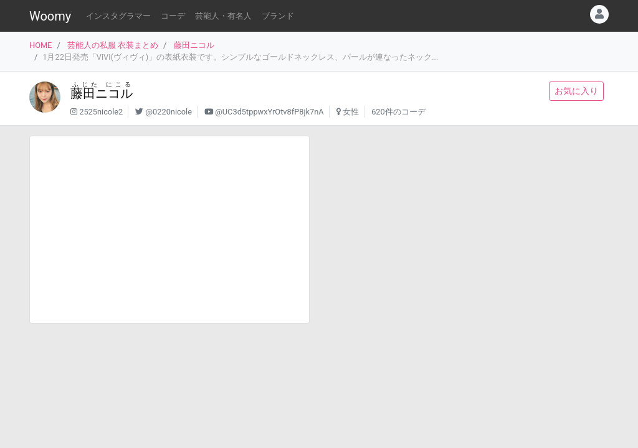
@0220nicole (169, 111)
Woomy (50, 16)
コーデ (173, 16)
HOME (40, 45)
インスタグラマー (118, 16)
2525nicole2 (101, 111)
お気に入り (576, 91)
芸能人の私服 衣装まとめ (112, 45)
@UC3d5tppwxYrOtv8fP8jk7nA (269, 111)
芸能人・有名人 (223, 16)
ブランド (278, 16)
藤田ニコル (194, 45)
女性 (351, 111)
